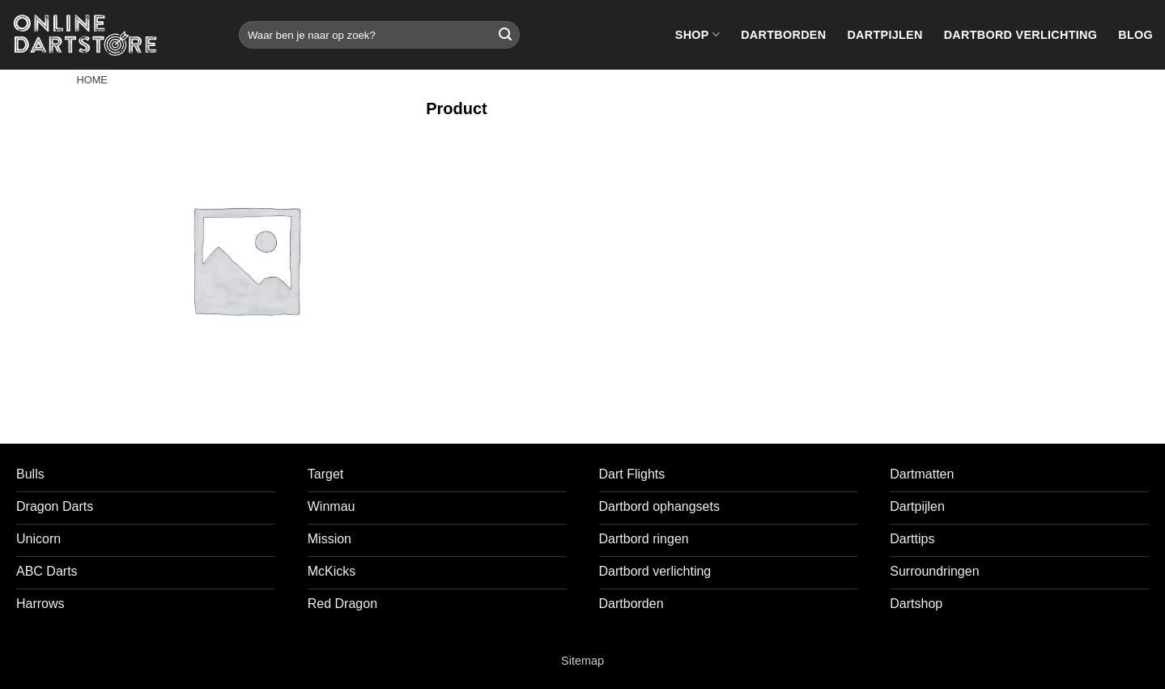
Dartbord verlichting (1021, 34)
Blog (1135, 34)
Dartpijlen (884, 34)
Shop (697, 34)
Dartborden (783, 34)
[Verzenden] (505, 35)
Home (92, 80)
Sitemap (582, 660)
